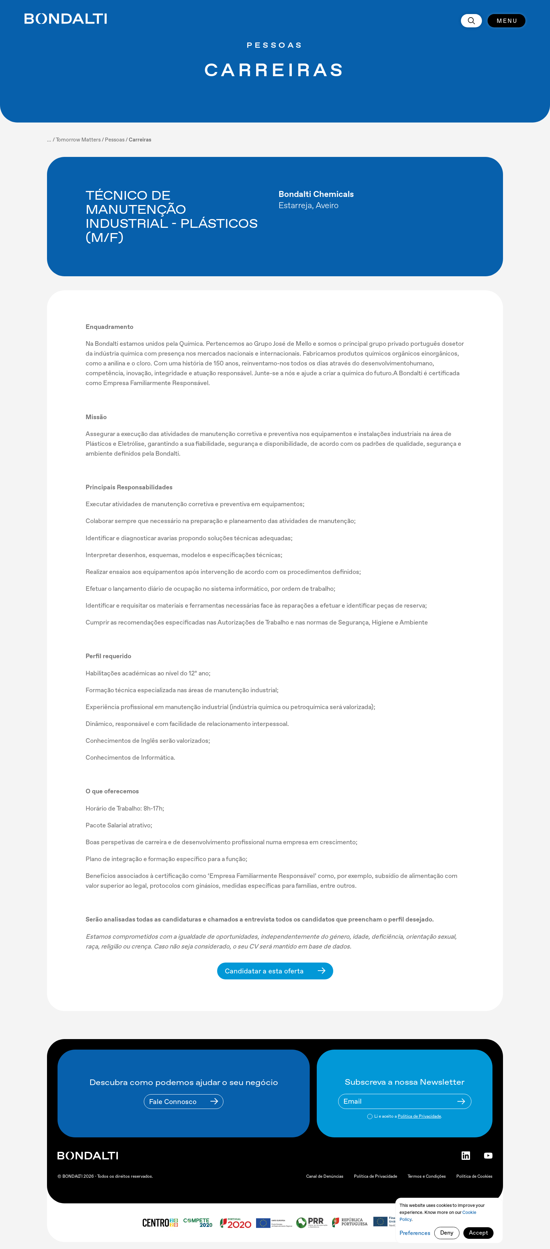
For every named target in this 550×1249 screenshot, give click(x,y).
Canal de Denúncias (324, 1176)
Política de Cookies (474, 1176)
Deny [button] (447, 1232)
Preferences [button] (415, 1233)
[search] (471, 20)
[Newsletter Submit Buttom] (461, 1101)
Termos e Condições (427, 1176)
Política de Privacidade (419, 1116)
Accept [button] (478, 1232)
